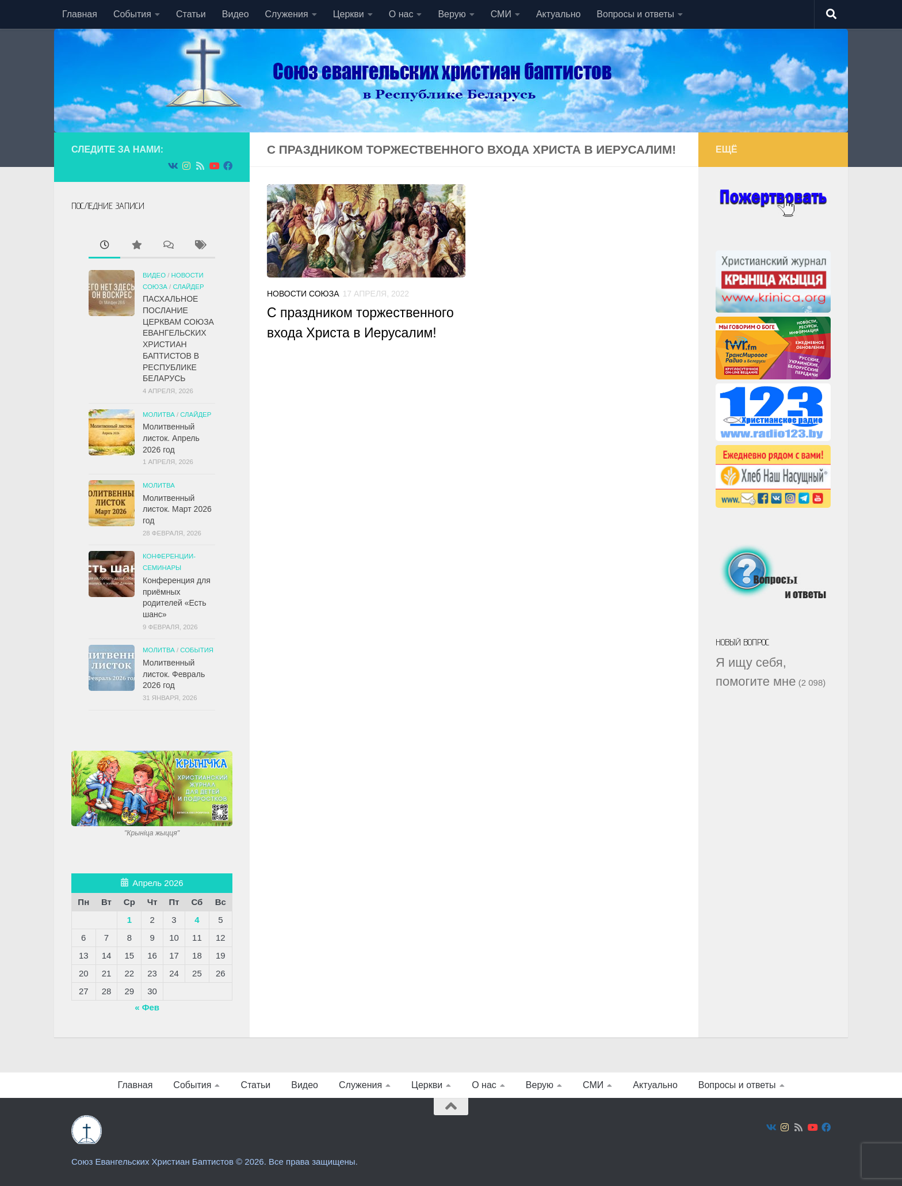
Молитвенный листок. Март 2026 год (177, 509)
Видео (235, 14)
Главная (79, 14)
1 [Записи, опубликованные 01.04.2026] (129, 920)
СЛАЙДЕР (188, 286)
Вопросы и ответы (635, 14)
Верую (451, 14)
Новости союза (303, 293)
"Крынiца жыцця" (151, 833)
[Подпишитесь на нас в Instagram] (186, 166)
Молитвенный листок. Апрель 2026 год (171, 438)
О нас (401, 14)
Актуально (558, 14)
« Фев (147, 1007)
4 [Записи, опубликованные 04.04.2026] (196, 920)
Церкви (348, 14)
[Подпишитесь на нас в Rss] (200, 166)
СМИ (501, 14)
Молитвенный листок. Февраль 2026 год (174, 674)
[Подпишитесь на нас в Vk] (172, 166)
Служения (286, 14)
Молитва (159, 414)
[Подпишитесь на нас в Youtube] (214, 166)
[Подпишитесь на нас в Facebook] (227, 166)
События (132, 14)
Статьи (191, 14)
